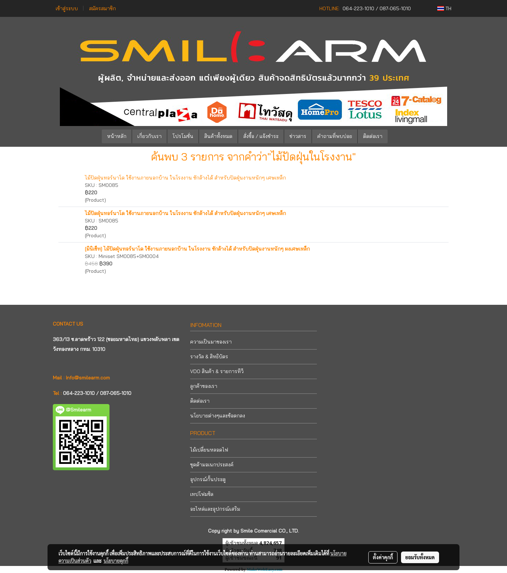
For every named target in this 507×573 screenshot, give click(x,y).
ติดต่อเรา (372, 136)
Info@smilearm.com (88, 377)
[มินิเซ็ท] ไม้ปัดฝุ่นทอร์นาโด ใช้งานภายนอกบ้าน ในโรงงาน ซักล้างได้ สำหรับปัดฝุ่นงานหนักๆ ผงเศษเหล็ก (197, 249)
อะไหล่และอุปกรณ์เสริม (215, 509)
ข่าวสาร (297, 136)
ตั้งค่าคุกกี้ (383, 557)
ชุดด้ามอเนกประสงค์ (211, 464)
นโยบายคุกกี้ (116, 561)
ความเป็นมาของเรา (211, 342)
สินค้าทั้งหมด (218, 136)
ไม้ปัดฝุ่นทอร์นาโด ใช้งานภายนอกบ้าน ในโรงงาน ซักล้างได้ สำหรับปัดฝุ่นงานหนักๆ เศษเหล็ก (185, 178)
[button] (398, 136)
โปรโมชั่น (183, 136)
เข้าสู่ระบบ (67, 8)
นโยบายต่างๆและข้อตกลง (217, 416)
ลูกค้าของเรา (203, 386)
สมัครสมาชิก (102, 8)
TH (444, 8)
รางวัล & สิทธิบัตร (209, 356)
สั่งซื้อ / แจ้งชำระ (260, 136)
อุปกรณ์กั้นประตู (208, 479)
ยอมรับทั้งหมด (420, 557)
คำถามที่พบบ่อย (334, 136)
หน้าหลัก (116, 136)
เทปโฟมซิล (201, 494)
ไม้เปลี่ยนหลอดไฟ (209, 450)
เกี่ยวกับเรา (149, 136)
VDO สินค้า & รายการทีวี (217, 371)
